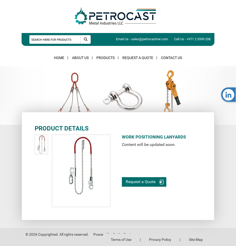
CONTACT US (171, 58)
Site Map (196, 239)
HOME (59, 58)
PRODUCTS (105, 58)
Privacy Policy (160, 239)
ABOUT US (80, 58)
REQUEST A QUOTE (137, 58)
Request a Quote (146, 182)
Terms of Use (121, 239)
